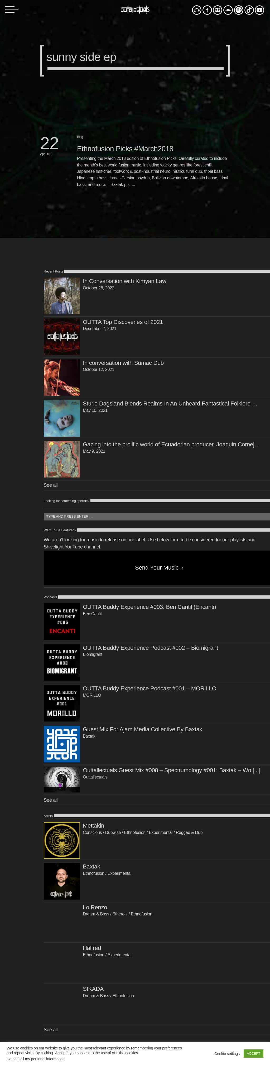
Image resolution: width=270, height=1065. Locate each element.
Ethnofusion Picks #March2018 (125, 149)
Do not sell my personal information (36, 1059)
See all (51, 485)
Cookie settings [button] (227, 1054)
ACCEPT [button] (253, 1054)
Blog (80, 137)
